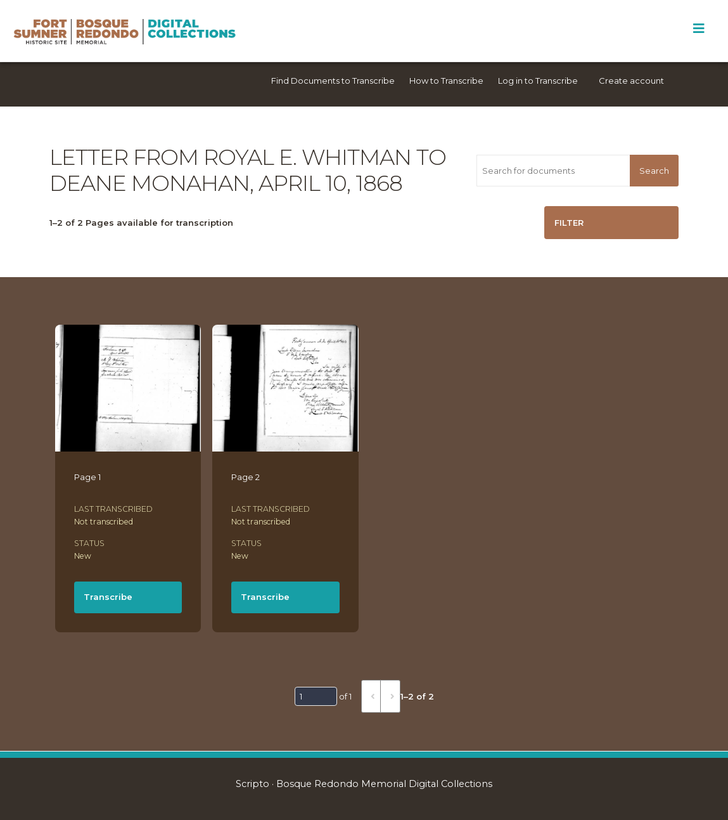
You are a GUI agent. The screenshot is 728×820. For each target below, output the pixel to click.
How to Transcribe (446, 80)
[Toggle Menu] (698, 28)
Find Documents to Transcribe (333, 80)
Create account (631, 80)
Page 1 (87, 477)
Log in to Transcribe (538, 80)
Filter (569, 223)
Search (654, 171)
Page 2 (245, 477)
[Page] (316, 696)
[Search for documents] (553, 170)
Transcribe (108, 597)
